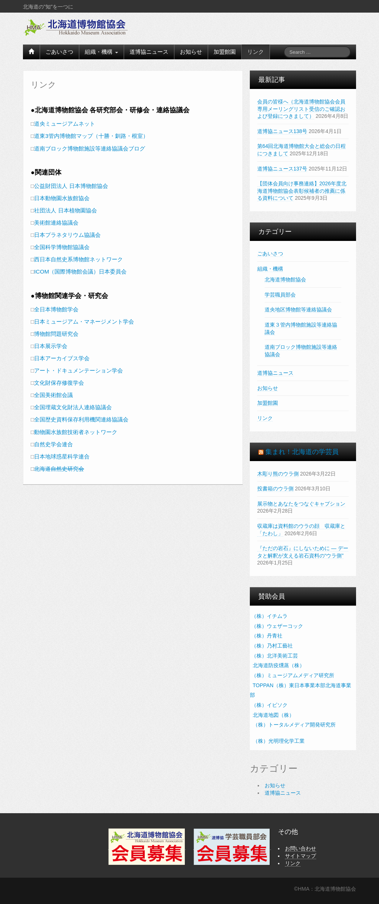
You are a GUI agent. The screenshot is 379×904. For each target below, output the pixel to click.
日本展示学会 (50, 346)
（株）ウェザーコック (277, 626)
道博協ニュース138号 (282, 131)
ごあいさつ (59, 52)
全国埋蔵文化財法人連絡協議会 (73, 407)
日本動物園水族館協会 (62, 198)
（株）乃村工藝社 (272, 646)
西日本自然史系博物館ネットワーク (78, 259)
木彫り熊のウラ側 (278, 474)
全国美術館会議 (53, 395)
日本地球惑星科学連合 (62, 456)
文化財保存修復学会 (59, 383)
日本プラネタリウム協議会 (67, 235)
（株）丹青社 (266, 636)
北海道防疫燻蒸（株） (278, 665)
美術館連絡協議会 (56, 222)
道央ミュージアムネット (64, 123)
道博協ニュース (149, 52)
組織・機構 (101, 52)
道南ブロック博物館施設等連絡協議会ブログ (89, 148)
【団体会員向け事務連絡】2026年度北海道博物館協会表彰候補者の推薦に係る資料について (301, 191)
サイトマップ (300, 856)
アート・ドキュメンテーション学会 (78, 370)
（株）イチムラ (269, 616)
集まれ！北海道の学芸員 (302, 452)
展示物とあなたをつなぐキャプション (301, 504)
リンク (255, 52)
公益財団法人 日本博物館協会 (71, 186)
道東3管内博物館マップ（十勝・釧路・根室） (91, 136)
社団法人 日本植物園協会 (65, 210)
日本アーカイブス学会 (62, 358)
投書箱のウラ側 (275, 488)
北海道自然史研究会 (59, 469)
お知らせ (191, 52)
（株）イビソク (269, 705)
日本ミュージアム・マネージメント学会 (84, 321)
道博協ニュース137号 (282, 169)
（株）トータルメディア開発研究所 (293, 725)
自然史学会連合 (53, 444)
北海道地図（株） (272, 715)
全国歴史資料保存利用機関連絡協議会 (81, 419)
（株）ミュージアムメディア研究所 (292, 675)
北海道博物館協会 (285, 279)
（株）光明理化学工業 (278, 741)
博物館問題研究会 (56, 334)
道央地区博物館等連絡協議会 (298, 309)
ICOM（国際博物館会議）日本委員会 (80, 271)
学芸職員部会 (280, 295)
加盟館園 (225, 52)
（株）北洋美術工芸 (274, 656)
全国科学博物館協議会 (62, 247)
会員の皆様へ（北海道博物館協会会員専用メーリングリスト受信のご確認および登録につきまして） (301, 109)
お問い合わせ (300, 848)
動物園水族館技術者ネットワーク (75, 432)
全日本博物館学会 (56, 309)
